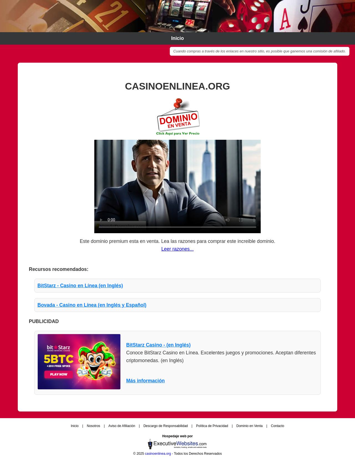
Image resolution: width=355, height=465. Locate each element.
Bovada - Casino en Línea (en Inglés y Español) (91, 305)
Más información (145, 380)
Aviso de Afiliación (122, 426)
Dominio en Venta (249, 426)
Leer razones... (177, 249)
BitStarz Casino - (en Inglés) (158, 345)
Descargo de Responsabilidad (166, 426)
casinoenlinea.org (158, 454)
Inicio (177, 38)
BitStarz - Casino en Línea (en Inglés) (80, 285)
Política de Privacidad (212, 426)
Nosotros (94, 426)
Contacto (277, 426)
